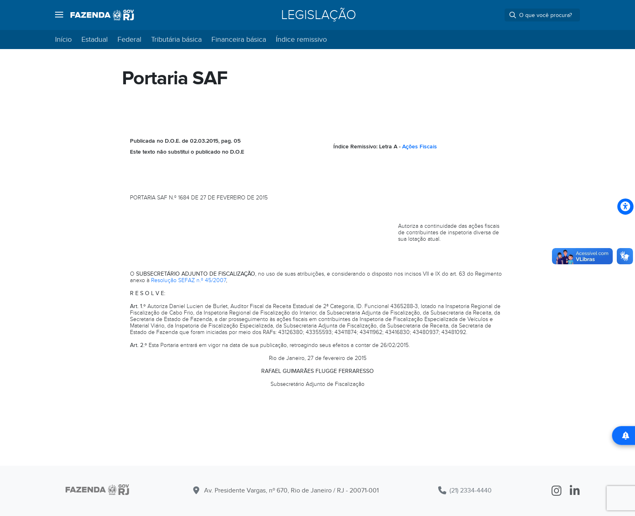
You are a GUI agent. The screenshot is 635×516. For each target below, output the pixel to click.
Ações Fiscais (419, 146)
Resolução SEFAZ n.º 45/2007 (188, 280)
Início (63, 39)
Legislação (318, 15)
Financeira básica (238, 39)
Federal (129, 39)
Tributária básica (176, 39)
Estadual (94, 39)
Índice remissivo (301, 39)
